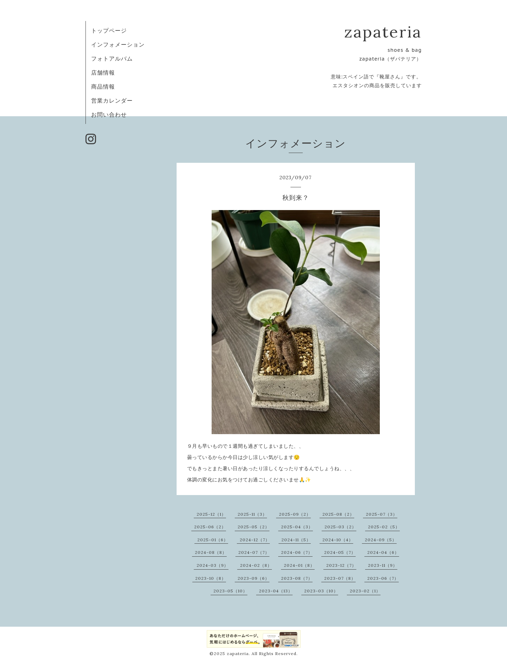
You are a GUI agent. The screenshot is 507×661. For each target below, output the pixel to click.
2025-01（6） (212, 539)
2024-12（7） (255, 539)
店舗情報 (103, 72)
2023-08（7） (297, 578)
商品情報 (103, 86)
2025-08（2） (338, 514)
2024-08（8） (211, 552)
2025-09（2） (295, 514)
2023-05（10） (230, 590)
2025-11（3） (252, 514)
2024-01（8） (299, 565)
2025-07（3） (381, 514)
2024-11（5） (296, 539)
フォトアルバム (112, 58)
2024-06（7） (297, 552)
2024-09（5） (381, 539)
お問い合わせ (109, 114)
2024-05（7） (340, 552)
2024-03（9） (212, 565)
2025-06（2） (210, 526)
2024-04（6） (383, 552)
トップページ (109, 30)
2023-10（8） (210, 578)
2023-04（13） (276, 590)
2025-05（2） (253, 526)
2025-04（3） (297, 526)
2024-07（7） (253, 552)
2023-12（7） (341, 565)
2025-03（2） (340, 526)
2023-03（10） (321, 590)
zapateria (383, 32)
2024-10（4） (337, 539)
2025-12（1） (211, 514)
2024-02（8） (256, 565)
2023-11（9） (382, 565)
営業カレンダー (112, 100)
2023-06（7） (383, 578)
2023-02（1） (365, 590)
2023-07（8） (340, 578)
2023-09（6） (253, 578)
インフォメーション (118, 44)
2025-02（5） (384, 526)
